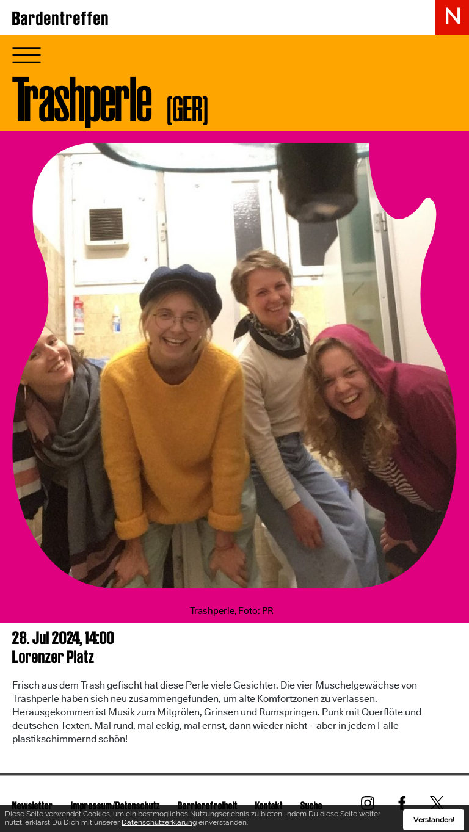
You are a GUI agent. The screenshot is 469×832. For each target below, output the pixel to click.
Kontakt (269, 805)
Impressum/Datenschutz (115, 805)
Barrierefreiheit (208, 805)
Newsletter (32, 805)
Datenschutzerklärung (159, 824)
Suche (311, 805)
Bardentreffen (60, 18)
